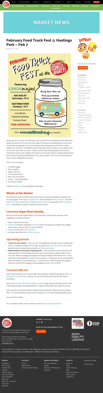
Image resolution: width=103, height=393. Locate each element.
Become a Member (50, 363)
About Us (69, 363)
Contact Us (69, 377)
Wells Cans (18, 186)
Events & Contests (84, 115)
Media (80, 125)
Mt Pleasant (95, 6)
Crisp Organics (59, 200)
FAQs (68, 365)
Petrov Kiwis (14, 202)
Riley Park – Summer (9, 381)
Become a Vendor (90, 360)
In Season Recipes (84, 120)
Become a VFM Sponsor (52, 368)
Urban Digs (36, 225)
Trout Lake (56, 6)
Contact (78, 2)
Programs (46, 2)
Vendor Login (88, 364)
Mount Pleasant (83, 93)
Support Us (58, 2)
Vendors (35, 2)
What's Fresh (82, 132)
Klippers (11, 230)
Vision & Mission (71, 368)
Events (24, 363)
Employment (70, 374)
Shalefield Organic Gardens (39, 202)
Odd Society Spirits (47, 248)
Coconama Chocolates (58, 246)
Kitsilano (84, 6)
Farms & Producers (84, 117)
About (69, 2)
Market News (51, 22)
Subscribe (87, 2)
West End (75, 6)
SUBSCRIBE (83, 68)
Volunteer (47, 370)
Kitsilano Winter (33, 6)
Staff (67, 370)
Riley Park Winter (18, 6)
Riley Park (66, 6)
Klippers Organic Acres (31, 200)
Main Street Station (85, 91)
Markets (81, 122)
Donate (96, 2)
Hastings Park (83, 82)
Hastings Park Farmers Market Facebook (30, 283)
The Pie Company (33, 232)
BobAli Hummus (29, 230)
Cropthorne (12, 225)
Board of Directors (72, 372)
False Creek (56, 8)
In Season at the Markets (30, 368)
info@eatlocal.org (7, 343)
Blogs (14, 2)
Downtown (45, 6)
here (45, 293)
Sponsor (81, 130)
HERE (52, 263)
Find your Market (24, 2)
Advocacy (81, 112)
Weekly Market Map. (54, 304)
